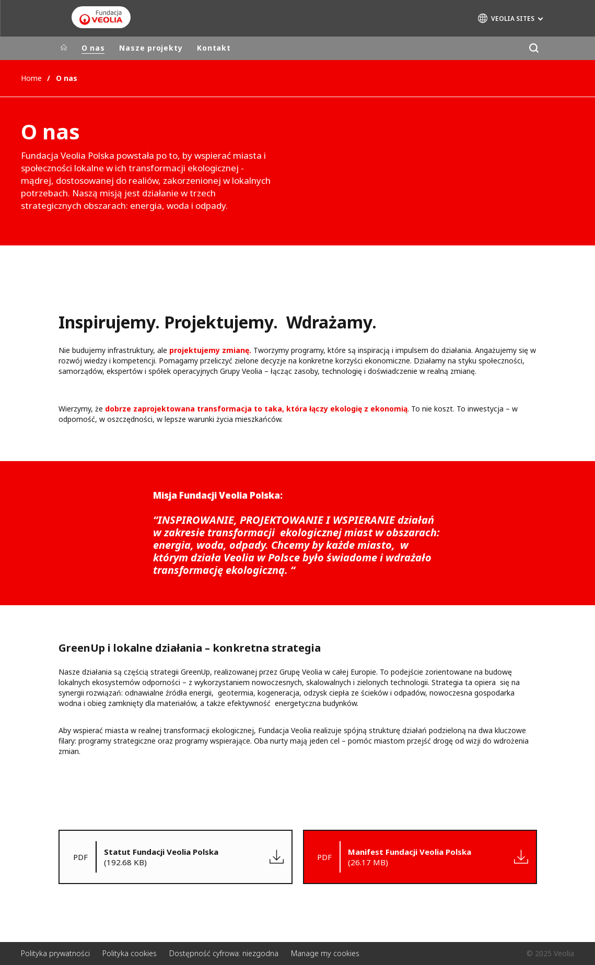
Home (31, 78)
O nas (93, 48)
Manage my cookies (325, 953)
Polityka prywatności (55, 953)
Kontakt (213, 48)
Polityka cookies (129, 953)
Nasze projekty (150, 48)
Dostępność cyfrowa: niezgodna (223, 953)
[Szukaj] (534, 48)
